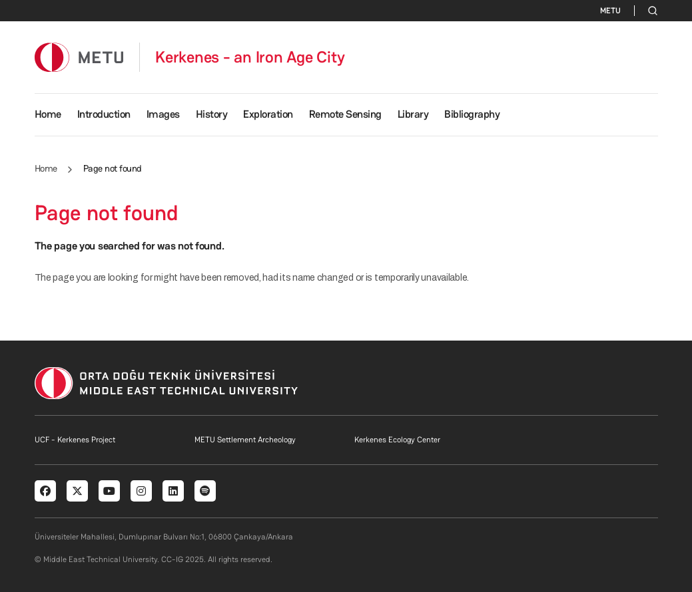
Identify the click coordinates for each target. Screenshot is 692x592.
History (212, 114)
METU (610, 10)
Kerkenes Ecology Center (397, 439)
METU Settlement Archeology (245, 439)
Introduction (104, 114)
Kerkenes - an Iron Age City (250, 57)
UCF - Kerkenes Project (75, 439)
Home (48, 114)
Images (163, 114)
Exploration (268, 114)
